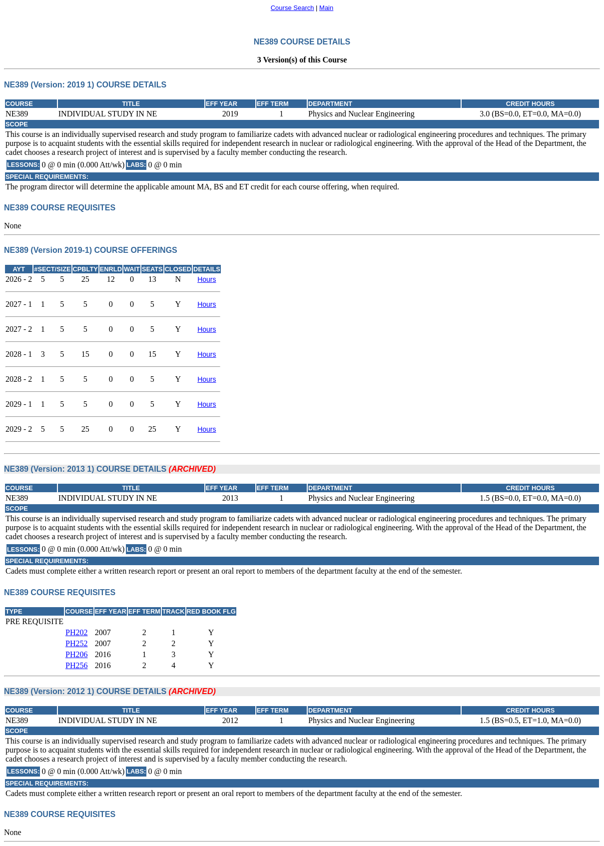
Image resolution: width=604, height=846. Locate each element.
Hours (206, 279)
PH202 (76, 632)
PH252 (76, 643)
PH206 (76, 654)
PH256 (76, 665)
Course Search (292, 7)
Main (326, 7)
